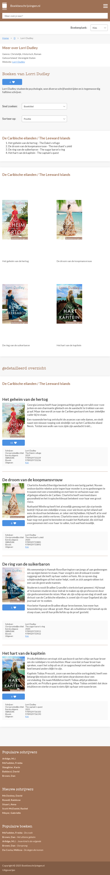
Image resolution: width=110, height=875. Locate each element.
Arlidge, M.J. (9, 758)
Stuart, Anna (9, 804)
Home (5, 38)
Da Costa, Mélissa (12, 849)
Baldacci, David (10, 771)
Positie (27, 118)
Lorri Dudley (18, 61)
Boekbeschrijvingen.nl (25, 6)
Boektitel (29, 106)
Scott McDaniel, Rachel (15, 808)
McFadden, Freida (12, 762)
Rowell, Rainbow (11, 799)
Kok (27, 462)
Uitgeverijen (8, 870)
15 (13, 442)
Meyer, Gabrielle (11, 812)
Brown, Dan (8, 775)
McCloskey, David (12, 795)
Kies (95, 27)
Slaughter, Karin (11, 767)
